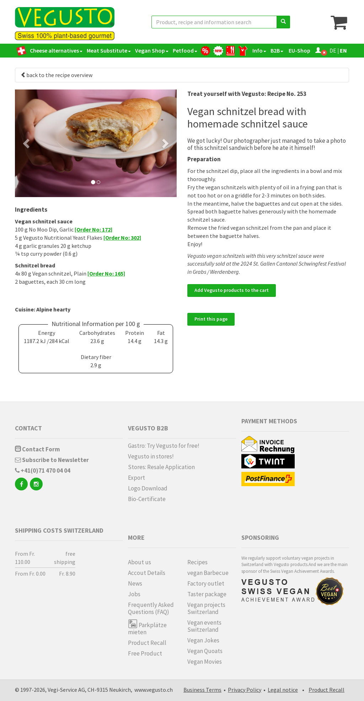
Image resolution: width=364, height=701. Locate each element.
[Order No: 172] (93, 229)
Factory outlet (205, 583)
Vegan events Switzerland (204, 626)
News (135, 583)
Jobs (134, 594)
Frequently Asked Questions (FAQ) (151, 608)
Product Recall (147, 642)
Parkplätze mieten (147, 627)
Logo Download (147, 488)
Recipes (197, 562)
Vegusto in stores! (151, 456)
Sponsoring (260, 537)
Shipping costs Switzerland (59, 530)
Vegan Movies (204, 661)
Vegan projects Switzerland (206, 608)
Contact (28, 428)
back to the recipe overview (56, 74)
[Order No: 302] (122, 237)
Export (136, 478)
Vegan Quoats (205, 650)
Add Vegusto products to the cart (231, 290)
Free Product (145, 653)
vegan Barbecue (208, 572)
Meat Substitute (109, 50)
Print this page (211, 319)
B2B (277, 50)
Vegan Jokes (203, 640)
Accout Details (146, 572)
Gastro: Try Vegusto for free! (163, 446)
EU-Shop (299, 50)
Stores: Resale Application (161, 467)
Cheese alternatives (56, 50)
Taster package (206, 594)
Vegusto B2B (148, 428)
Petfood (185, 50)
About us (139, 562)
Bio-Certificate (147, 499)
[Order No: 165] (106, 273)
